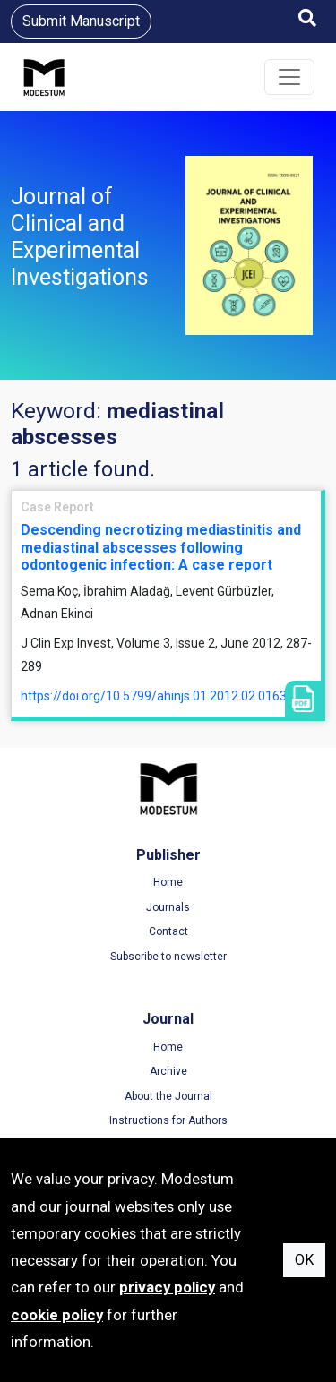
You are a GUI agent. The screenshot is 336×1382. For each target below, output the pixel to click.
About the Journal (168, 1096)
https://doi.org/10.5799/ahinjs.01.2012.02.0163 (154, 696)
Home (168, 882)
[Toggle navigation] (289, 77)
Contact (168, 931)
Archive (168, 1071)
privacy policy (167, 1287)
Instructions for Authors (168, 1120)
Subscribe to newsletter (168, 956)
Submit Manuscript (81, 21)
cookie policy (57, 1315)
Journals (168, 907)
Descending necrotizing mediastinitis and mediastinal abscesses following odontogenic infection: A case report (161, 546)
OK (304, 1259)
